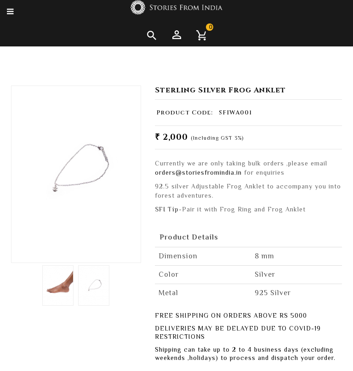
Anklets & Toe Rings (63, 58)
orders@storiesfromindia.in (198, 172)
